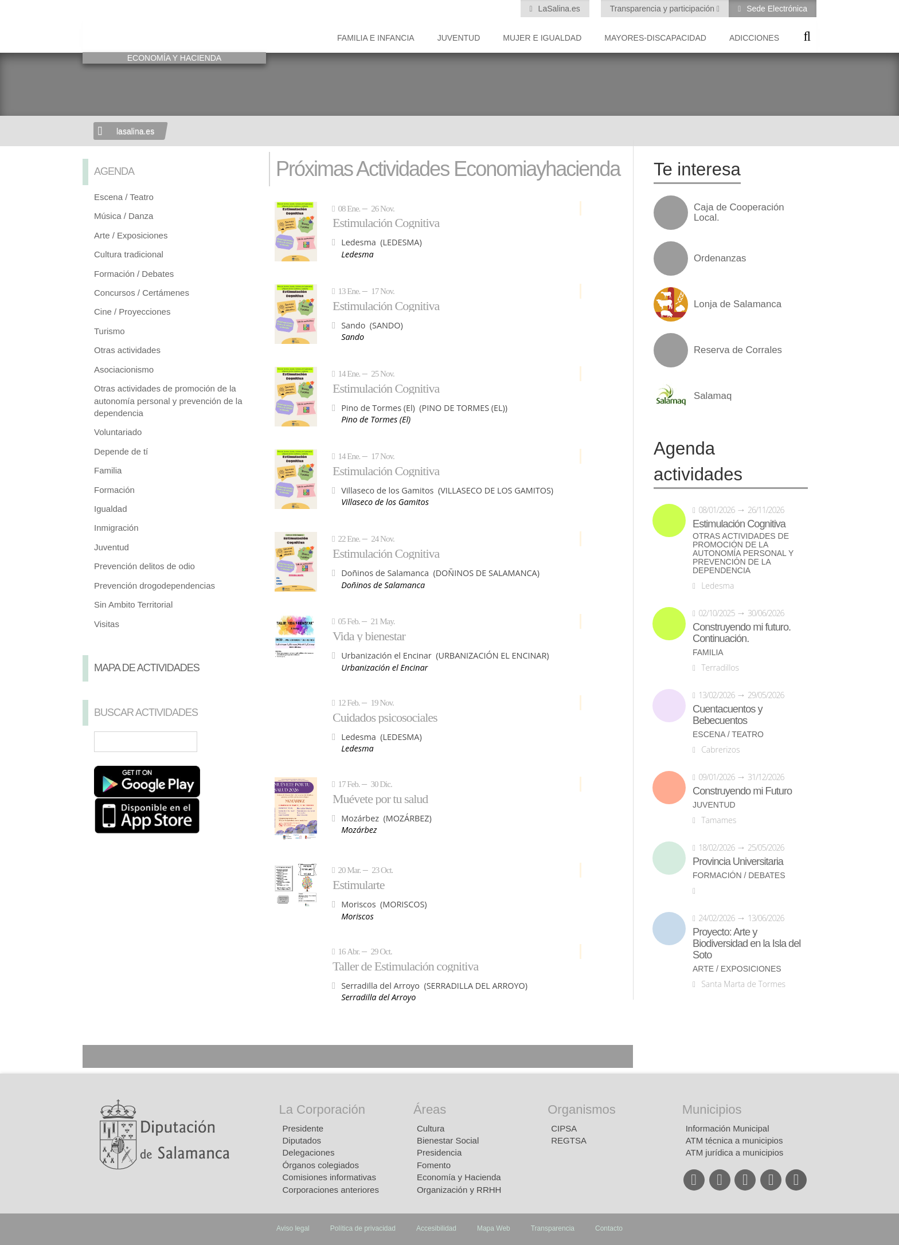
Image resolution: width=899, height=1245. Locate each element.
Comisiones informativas (329, 1177)
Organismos (582, 1109)
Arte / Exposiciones (130, 235)
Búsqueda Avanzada (241, 741)
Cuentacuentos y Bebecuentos (728, 714)
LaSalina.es (558, 8)
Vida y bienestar (369, 635)
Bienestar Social (448, 1140)
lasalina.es (135, 131)
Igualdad (110, 509)
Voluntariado (118, 432)
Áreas (429, 1109)
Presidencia (439, 1152)
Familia (108, 470)
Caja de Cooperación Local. (739, 212)
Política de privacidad (363, 1228)
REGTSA (569, 1140)
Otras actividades (127, 350)
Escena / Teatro (124, 197)
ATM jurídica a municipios (735, 1152)
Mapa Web (493, 1228)
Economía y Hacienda (459, 1177)
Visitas (106, 624)
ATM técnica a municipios (734, 1140)
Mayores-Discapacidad (655, 37)
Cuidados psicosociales (385, 717)
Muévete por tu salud (380, 798)
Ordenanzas (720, 258)
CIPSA (564, 1128)
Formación (114, 490)
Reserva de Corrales (738, 350)
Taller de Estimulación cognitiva (405, 966)
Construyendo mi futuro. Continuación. (742, 632)
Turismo (109, 331)
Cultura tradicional (128, 254)
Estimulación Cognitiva (386, 222)
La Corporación (322, 1109)
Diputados (302, 1140)
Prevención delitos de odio (144, 566)
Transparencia (552, 1228)
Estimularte (358, 884)
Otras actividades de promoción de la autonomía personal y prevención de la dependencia (168, 400)
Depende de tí (121, 451)
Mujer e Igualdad (542, 37)
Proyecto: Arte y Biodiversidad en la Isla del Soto (746, 943)
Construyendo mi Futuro (742, 791)
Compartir (97, 1056)
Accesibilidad (436, 1228)
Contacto (609, 1228)
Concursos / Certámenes (141, 292)
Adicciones (754, 37)
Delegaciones (309, 1152)
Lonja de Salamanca (737, 304)
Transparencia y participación (663, 8)
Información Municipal (727, 1128)
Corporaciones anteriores (331, 1190)
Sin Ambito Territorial (133, 604)
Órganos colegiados (321, 1165)
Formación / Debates (134, 274)
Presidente (303, 1128)
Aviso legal (293, 1228)
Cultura (430, 1128)
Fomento (434, 1165)
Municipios (712, 1109)
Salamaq (713, 396)
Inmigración (116, 528)
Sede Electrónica (775, 8)
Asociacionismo (124, 369)
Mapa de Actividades (147, 668)
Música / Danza (123, 216)
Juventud (458, 37)
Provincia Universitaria (738, 861)
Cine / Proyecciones (132, 311)
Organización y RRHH (459, 1190)
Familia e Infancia (376, 37)
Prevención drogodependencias (154, 585)
